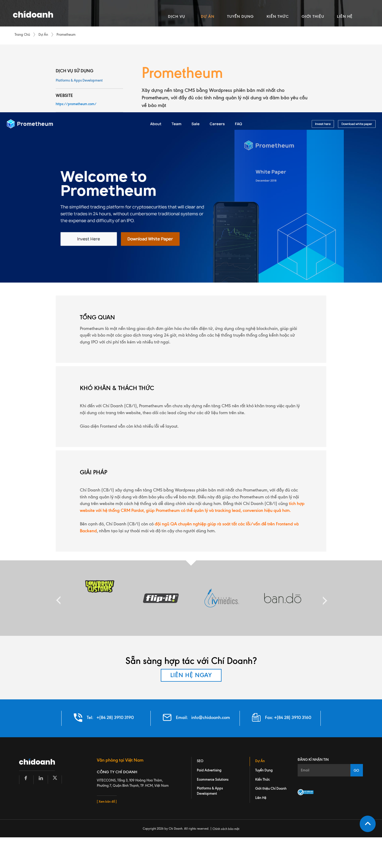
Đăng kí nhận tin (313, 759)
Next (323, 598)
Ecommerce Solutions (212, 779)
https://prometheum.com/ (76, 104)
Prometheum (66, 34)
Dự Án (43, 34)
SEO (200, 761)
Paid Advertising (209, 770)
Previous (58, 598)
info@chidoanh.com (210, 717)
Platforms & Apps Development (79, 80)
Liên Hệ (260, 798)
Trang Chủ (22, 34)
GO (356, 770)
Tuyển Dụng (264, 770)
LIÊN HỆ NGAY (191, 675)
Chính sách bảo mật (225, 829)
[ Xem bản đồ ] (107, 802)
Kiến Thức (262, 779)
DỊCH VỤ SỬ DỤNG (74, 70)
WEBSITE (64, 95)
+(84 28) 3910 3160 (292, 717)
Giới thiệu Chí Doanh (270, 789)
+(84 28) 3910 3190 (115, 717)
